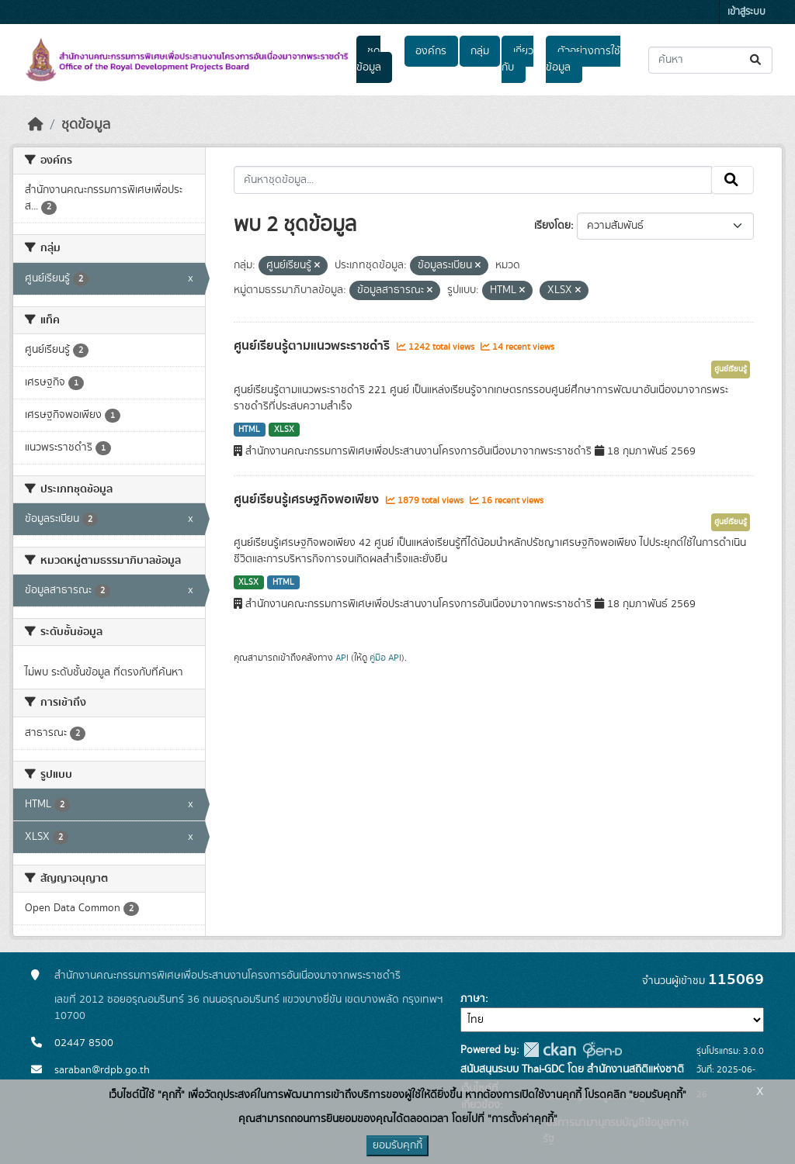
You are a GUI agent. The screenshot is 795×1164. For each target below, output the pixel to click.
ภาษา (472, 999)
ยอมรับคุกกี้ (397, 1145)
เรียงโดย (552, 225)
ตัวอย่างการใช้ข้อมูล (583, 59)
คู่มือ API (385, 658)
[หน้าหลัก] (35, 125)
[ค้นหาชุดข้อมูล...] (710, 60)
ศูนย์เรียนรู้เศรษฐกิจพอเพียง (308, 499)
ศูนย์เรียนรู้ (730, 369)
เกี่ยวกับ (517, 59)
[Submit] (756, 60)
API (342, 658)
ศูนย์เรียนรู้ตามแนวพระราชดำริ (313, 346)
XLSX (284, 429)
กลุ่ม (479, 51)
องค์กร (430, 51)
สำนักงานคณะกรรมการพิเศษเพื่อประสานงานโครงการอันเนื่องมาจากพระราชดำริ (227, 975)
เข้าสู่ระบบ (746, 12)
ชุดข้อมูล (368, 59)
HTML (249, 429)
